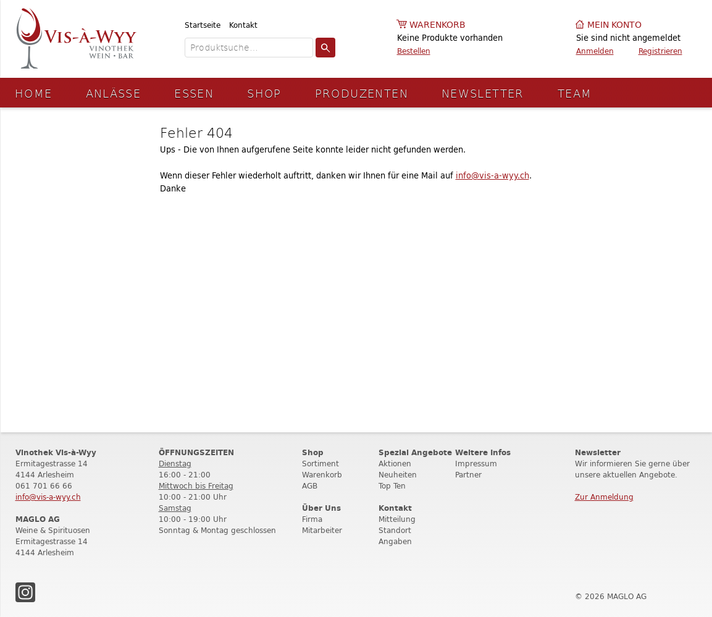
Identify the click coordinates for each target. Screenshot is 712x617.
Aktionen (395, 463)
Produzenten (361, 93)
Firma (312, 519)
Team (575, 93)
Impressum (476, 463)
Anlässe (113, 93)
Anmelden (595, 51)
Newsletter (483, 93)
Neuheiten (398, 475)
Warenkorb (437, 25)
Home (33, 93)
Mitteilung (397, 519)
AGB (309, 486)
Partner (468, 475)
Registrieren (660, 51)
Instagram (25, 592)
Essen (194, 93)
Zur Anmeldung (604, 497)
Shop (264, 93)
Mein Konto (614, 25)
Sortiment (320, 463)
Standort (395, 530)
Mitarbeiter (322, 530)
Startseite (202, 25)
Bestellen (413, 51)
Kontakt (243, 25)
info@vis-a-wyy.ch (492, 175)
